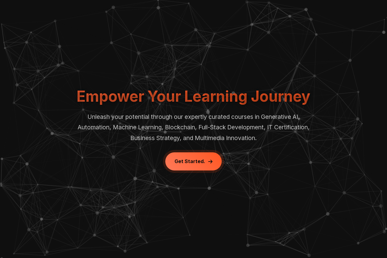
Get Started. (193, 161)
